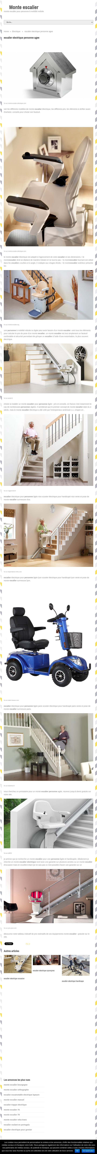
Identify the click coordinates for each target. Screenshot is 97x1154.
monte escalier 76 (12, 1110)
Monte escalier (23, 7)
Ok (77, 1151)
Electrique (16, 31)
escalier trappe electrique (15, 1105)
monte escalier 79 (12, 1115)
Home (6, 31)
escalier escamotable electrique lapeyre (21, 1095)
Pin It (28, 944)
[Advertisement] (24, 1030)
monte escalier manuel (14, 1100)
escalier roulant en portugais (17, 1125)
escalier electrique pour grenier (18, 1130)
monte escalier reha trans (15, 1120)
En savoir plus (88, 1151)
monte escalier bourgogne (15, 1085)
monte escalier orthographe (16, 1090)
